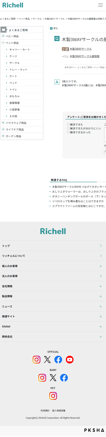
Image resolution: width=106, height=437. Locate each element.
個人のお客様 (10, 266)
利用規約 (45, 411)
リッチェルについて (13, 256)
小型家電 (14, 109)
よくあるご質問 (7, 18)
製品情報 (7, 296)
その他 (13, 116)
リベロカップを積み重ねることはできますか (78, 201)
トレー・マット (18, 69)
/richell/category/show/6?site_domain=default (3, 129)
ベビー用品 (12, 36)
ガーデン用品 (13, 136)
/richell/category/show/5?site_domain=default (3, 36)
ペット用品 (24, 18)
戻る (55, 28)
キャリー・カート (19, 49)
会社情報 (7, 286)
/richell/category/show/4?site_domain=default (3, 43)
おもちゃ (14, 96)
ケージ (13, 56)
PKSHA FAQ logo (94, 431)
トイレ (13, 89)
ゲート (13, 76)
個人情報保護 (58, 411)
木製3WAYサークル (81, 49)
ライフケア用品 (15, 129)
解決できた (76, 124)
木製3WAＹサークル (55, 18)
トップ (6, 246)
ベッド (13, 83)
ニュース (7, 307)
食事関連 (14, 103)
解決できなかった (80, 132)
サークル (37, 18)
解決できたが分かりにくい (85, 128)
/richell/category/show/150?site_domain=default (3, 136)
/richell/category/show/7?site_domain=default (3, 123)
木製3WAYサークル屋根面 (84, 56)
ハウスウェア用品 (16, 123)
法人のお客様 (10, 276)
